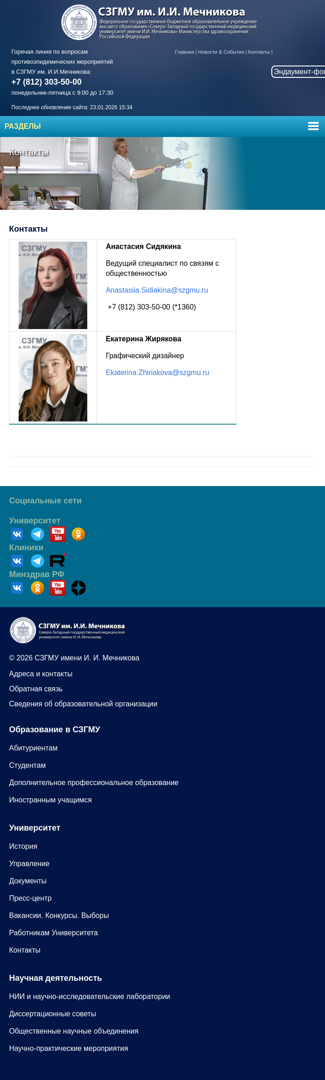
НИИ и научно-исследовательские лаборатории (89, 996)
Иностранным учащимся (50, 800)
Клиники (26, 547)
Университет (34, 520)
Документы (27, 881)
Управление (29, 863)
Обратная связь (36, 689)
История (23, 846)
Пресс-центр (30, 898)
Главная (184, 52)
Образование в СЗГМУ (54, 729)
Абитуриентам (33, 748)
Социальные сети (45, 500)
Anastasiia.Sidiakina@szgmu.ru (157, 290)
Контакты (259, 52)
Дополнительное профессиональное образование (94, 782)
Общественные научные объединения (74, 1031)
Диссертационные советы (52, 1014)
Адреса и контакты (41, 674)
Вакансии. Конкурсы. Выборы (59, 915)
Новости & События (221, 52)
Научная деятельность (55, 978)
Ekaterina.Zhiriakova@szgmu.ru (158, 372)
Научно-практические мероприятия (68, 1048)
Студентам (27, 765)
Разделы (23, 126)
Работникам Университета (53, 933)
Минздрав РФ (37, 574)
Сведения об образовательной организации (83, 704)
